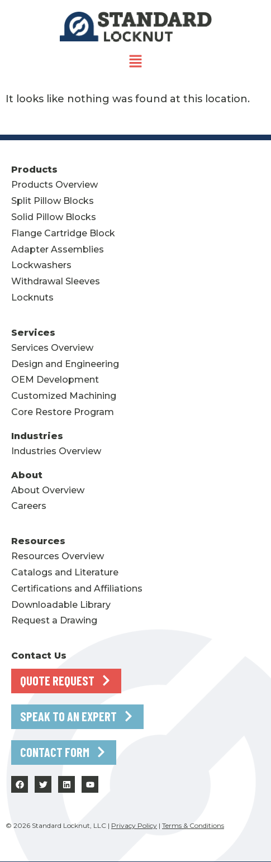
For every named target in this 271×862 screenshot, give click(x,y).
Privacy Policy (134, 825)
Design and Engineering (65, 364)
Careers (28, 506)
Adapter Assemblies (57, 249)
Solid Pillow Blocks (53, 217)
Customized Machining (63, 395)
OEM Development (55, 379)
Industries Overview (56, 451)
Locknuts (32, 297)
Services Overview (52, 347)
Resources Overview (57, 556)
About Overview (47, 490)
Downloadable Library (61, 604)
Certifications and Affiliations (76, 588)
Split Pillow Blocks (52, 201)
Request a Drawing (54, 620)
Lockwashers (41, 265)
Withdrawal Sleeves (55, 281)
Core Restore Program (62, 412)
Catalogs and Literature (64, 572)
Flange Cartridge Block (63, 233)
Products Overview (54, 184)
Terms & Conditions (193, 825)
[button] (135, 62)
